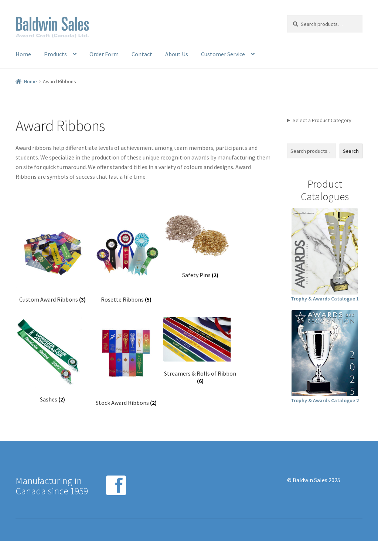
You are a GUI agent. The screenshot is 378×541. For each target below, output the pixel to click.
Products (55, 54)
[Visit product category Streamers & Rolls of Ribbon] (200, 350)
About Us (176, 54)
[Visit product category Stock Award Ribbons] (126, 362)
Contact (142, 54)
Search (351, 151)
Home (23, 54)
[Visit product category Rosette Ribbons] (126, 258)
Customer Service (223, 54)
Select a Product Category (322, 120)
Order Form (104, 54)
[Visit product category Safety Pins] (200, 246)
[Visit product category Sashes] (52, 360)
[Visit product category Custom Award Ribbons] (52, 258)
